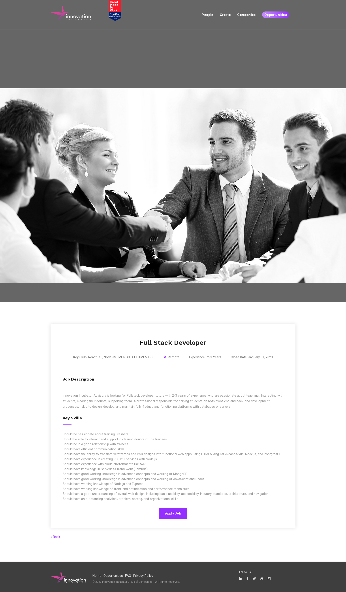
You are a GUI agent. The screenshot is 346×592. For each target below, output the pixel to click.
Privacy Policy (143, 576)
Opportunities (275, 15)
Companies (246, 15)
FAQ (128, 576)
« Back (55, 537)
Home (96, 576)
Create (225, 15)
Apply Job (173, 513)
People (207, 15)
